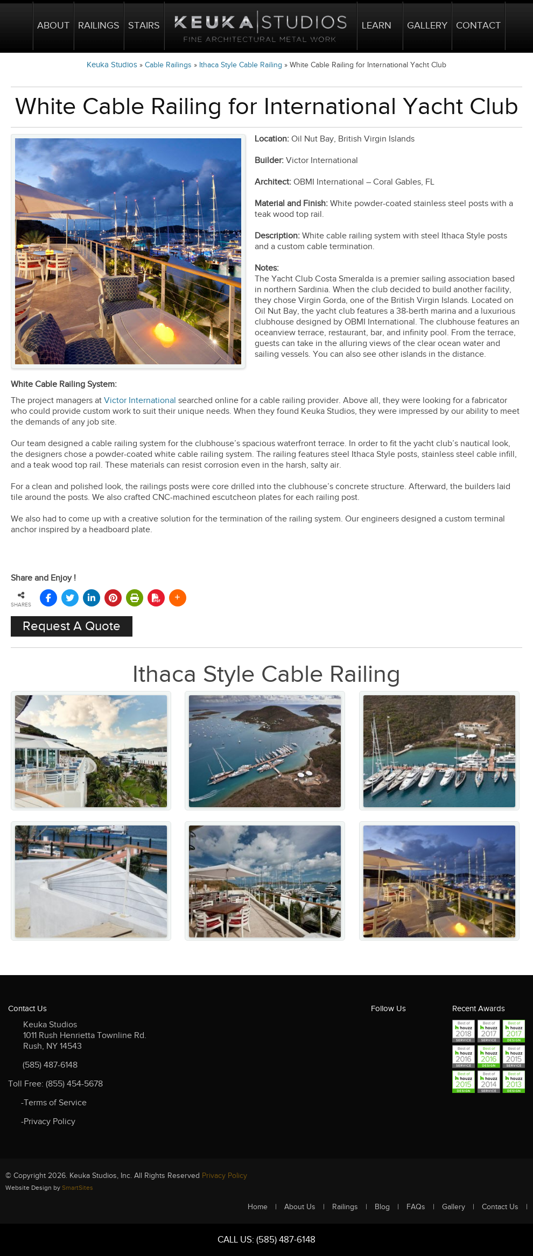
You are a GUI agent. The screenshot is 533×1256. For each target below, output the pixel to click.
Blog (382, 1207)
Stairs (144, 25)
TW (401, 1029)
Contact (478, 25)
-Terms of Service (54, 1103)
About (53, 25)
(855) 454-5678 (74, 1084)
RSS (401, 1050)
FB (380, 1029)
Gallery (427, 25)
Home (19, 26)
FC (380, 1050)
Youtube (422, 1050)
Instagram (380, 1071)
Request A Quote (72, 626)
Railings (99, 25)
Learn (376, 25)
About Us (299, 1207)
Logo (260, 26)
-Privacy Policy (48, 1122)
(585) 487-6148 (50, 1065)
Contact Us (500, 1207)
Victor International (140, 401)
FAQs (415, 1207)
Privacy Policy (224, 1176)
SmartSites (77, 1187)
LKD (422, 1029)
